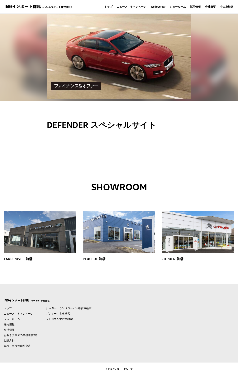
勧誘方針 (9, 340)
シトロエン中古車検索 (59, 319)
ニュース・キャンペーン (131, 6)
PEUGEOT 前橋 (94, 259)
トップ (108, 6)
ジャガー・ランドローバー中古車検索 (69, 308)
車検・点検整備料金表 (17, 346)
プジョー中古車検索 (58, 313)
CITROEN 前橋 (172, 259)
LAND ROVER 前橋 (18, 259)
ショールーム (178, 6)
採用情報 (195, 6)
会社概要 (210, 6)
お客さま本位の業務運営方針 (21, 335)
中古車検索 (226, 6)
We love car (157, 6)
